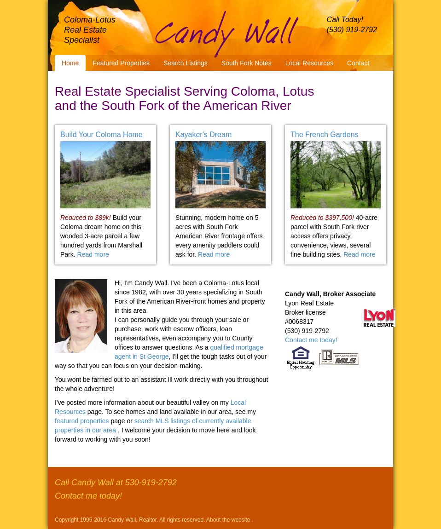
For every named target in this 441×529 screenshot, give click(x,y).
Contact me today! (311, 340)
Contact (358, 63)
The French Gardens (324, 134)
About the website (229, 520)
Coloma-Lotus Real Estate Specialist (90, 30)
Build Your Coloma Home (101, 134)
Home (70, 63)
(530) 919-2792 (352, 30)
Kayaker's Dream (203, 134)
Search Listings (185, 63)
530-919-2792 (151, 482)
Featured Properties (121, 63)
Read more (93, 254)
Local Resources (309, 63)
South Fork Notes (246, 63)
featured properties (82, 421)
